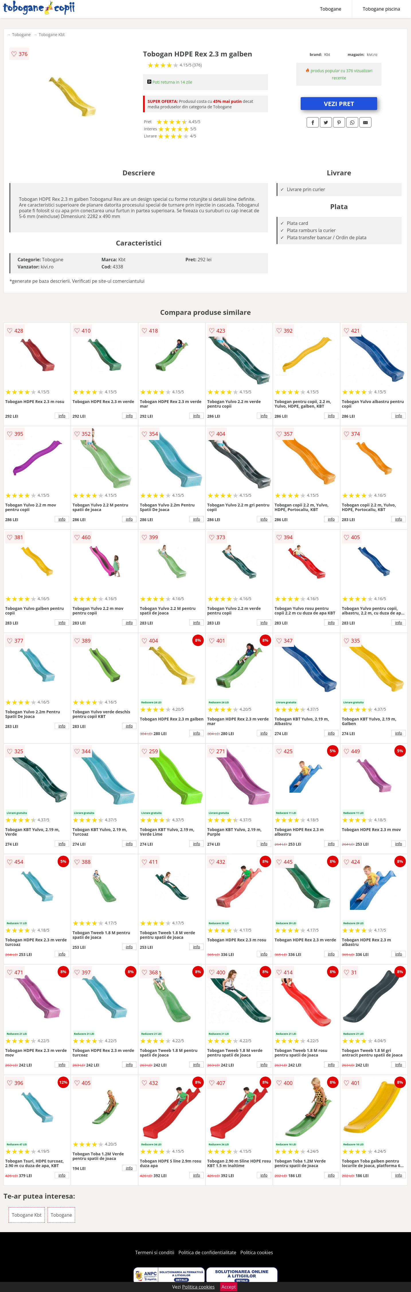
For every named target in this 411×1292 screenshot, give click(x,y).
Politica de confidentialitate (207, 1252)
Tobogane (330, 9)
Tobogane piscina (381, 9)
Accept (229, 1287)
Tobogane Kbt (52, 34)
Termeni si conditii (155, 1252)
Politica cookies (256, 1252)
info (61, 415)
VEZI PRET (339, 103)
